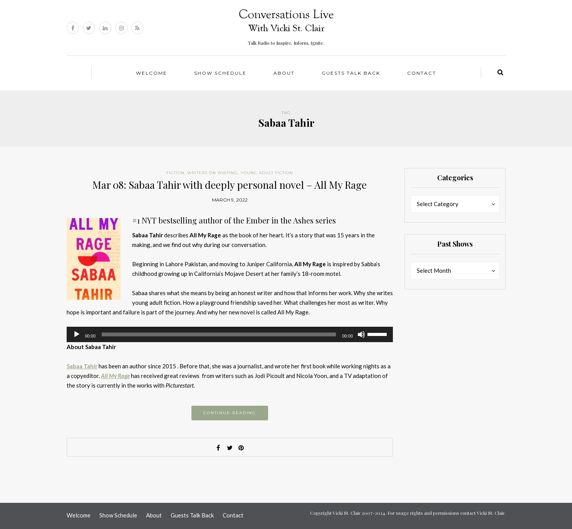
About (284, 73)
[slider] (219, 334)
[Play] (77, 334)
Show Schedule (220, 73)
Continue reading (229, 412)
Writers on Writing (212, 172)
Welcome (151, 73)
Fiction (175, 172)
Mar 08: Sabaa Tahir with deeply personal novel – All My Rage (229, 184)
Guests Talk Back (351, 73)
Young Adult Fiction (266, 172)
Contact (421, 73)
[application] (230, 334)
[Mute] (361, 334)
